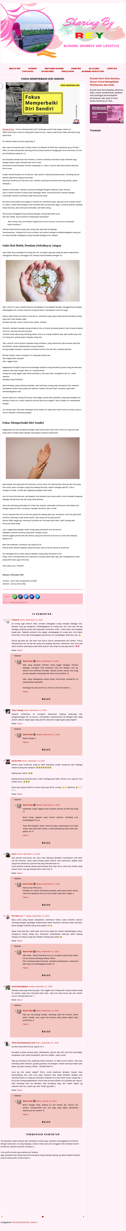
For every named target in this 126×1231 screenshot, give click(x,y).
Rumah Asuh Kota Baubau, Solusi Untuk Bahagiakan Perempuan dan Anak (105, 81)
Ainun (14, 854)
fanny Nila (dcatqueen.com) (23, 1043)
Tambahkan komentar (43, 1134)
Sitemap (32, 68)
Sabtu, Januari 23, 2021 (46, 1101)
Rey (8, 129)
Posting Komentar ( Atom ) (25, 1222)
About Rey (14, 68)
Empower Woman (54, 68)
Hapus (20, 650)
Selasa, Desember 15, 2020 (48, 734)
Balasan (17, 655)
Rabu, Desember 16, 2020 (47, 951)
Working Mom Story (93, 71)
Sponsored (47, 71)
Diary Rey (76, 68)
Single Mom (68, 71)
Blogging (94, 68)
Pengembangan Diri (18, 602)
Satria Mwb (16, 761)
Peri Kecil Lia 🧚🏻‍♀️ (18, 916)
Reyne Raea (28, 661)
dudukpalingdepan (20, 986)
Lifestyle (112, 68)
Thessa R (15, 620)
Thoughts (27, 71)
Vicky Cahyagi (17, 710)
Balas (14, 650)
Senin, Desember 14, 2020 (31, 620)
